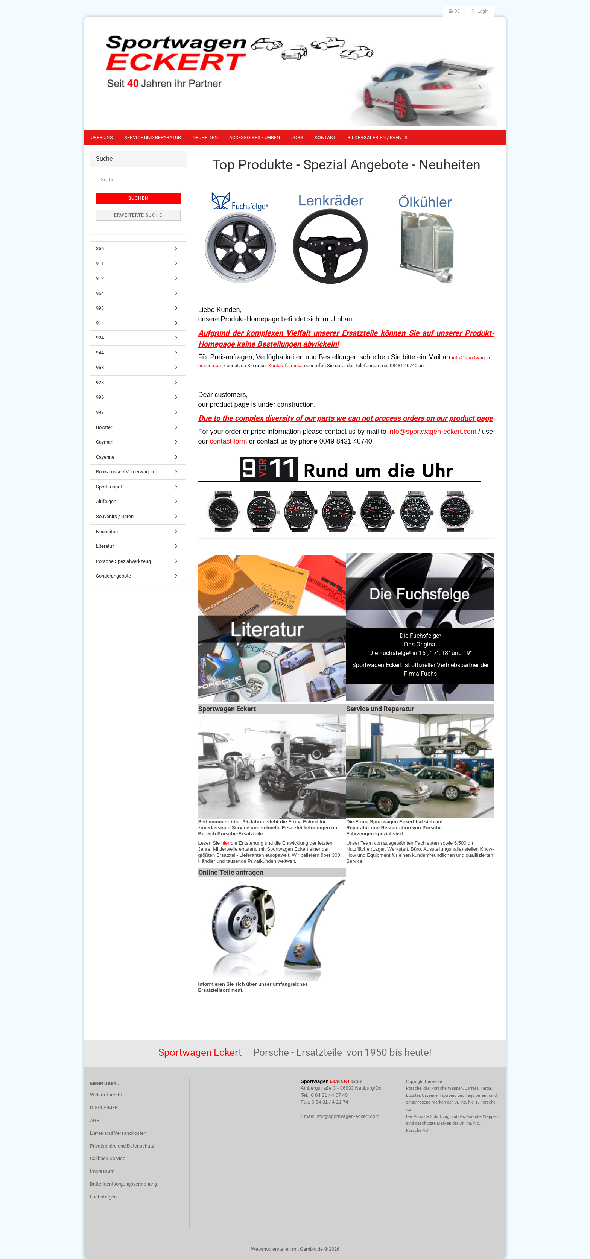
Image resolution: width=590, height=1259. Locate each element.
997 (100, 412)
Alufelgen (106, 501)
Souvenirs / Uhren (115, 516)
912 (100, 278)
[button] (454, 11)
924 (100, 338)
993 (100, 308)
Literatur (105, 546)
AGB (94, 1120)
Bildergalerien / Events (377, 137)
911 (100, 263)
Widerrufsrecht (106, 1095)
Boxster (104, 427)
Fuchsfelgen (103, 1197)
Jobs (297, 137)
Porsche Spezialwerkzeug (123, 561)
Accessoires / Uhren (254, 137)
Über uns (102, 137)
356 (100, 248)
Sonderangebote (113, 576)
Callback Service (107, 1158)
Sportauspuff (110, 487)
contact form (228, 441)
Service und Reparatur (152, 137)
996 (100, 397)
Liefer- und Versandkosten (118, 1133)
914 (100, 323)
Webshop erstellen (271, 1249)
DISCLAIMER (104, 1107)
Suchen (138, 198)
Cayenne (105, 457)
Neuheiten (205, 137)
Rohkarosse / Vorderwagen (125, 471)
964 (100, 293)
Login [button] (480, 11)
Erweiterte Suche (138, 215)
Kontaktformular (285, 365)
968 (100, 367)
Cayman (104, 442)
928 (100, 382)
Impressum (102, 1171)
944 (100, 353)
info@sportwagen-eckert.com (432, 431)
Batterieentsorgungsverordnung (123, 1184)
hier (225, 843)
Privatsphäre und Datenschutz (122, 1146)
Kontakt (325, 137)
